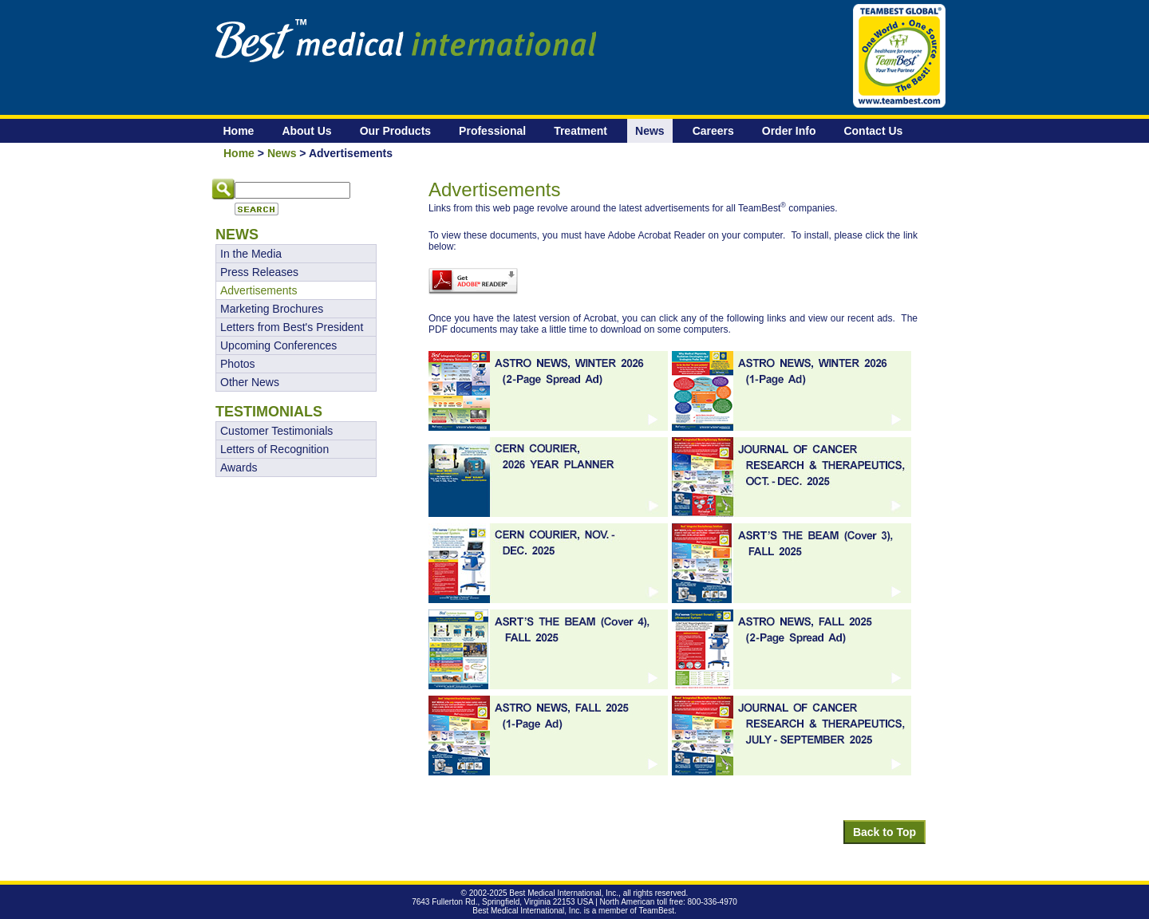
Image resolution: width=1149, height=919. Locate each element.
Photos (237, 363)
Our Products (395, 130)
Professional (492, 130)
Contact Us (872, 130)
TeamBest (656, 910)
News (650, 130)
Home (239, 130)
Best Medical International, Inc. (563, 893)
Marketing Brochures (271, 308)
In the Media (251, 253)
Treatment (580, 130)
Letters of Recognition (274, 449)
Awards (238, 467)
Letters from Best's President (291, 327)
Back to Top (884, 832)
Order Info (789, 130)
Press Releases (259, 272)
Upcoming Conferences (278, 345)
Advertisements (258, 290)
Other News (249, 382)
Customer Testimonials (276, 430)
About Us (306, 130)
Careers (713, 130)
